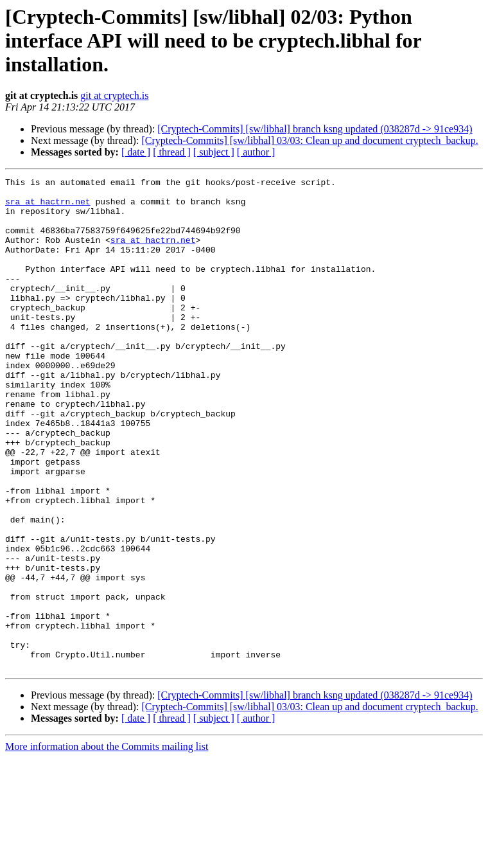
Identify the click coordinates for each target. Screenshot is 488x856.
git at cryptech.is (114, 95)
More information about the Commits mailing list (106, 844)
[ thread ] (172, 152)
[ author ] (256, 152)
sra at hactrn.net (48, 207)
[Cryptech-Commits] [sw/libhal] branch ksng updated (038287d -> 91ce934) (314, 128)
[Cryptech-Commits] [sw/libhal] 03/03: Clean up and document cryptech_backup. (309, 140)
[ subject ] (213, 152)
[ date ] (135, 152)
